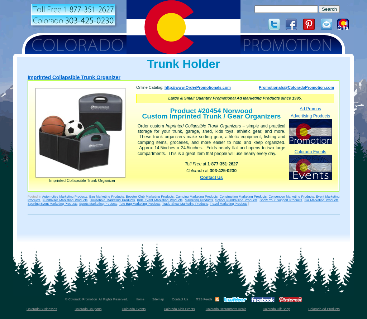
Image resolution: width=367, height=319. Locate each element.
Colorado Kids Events (179, 309)
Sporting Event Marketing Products (52, 204)
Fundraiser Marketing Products (65, 200)
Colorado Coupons (88, 309)
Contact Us (211, 177)
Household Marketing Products (112, 200)
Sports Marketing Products (98, 204)
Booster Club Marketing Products (149, 196)
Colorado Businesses (42, 309)
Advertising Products (310, 128)
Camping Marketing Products (197, 196)
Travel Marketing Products (228, 204)
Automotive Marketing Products (64, 196)
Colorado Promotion (82, 299)
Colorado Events (310, 164)
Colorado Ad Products (324, 309)
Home (140, 299)
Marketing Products (199, 200)
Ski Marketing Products (321, 200)
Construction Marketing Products (243, 196)
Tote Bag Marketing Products (140, 204)
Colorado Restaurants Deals (226, 309)
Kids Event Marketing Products (159, 200)
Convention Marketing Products (291, 196)
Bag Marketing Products (106, 196)
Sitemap (158, 299)
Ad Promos (310, 108)
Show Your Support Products (280, 200)
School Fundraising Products (236, 200)
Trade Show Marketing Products (185, 204)
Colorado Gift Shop (276, 309)
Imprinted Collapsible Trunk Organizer (74, 77)
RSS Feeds (204, 299)
